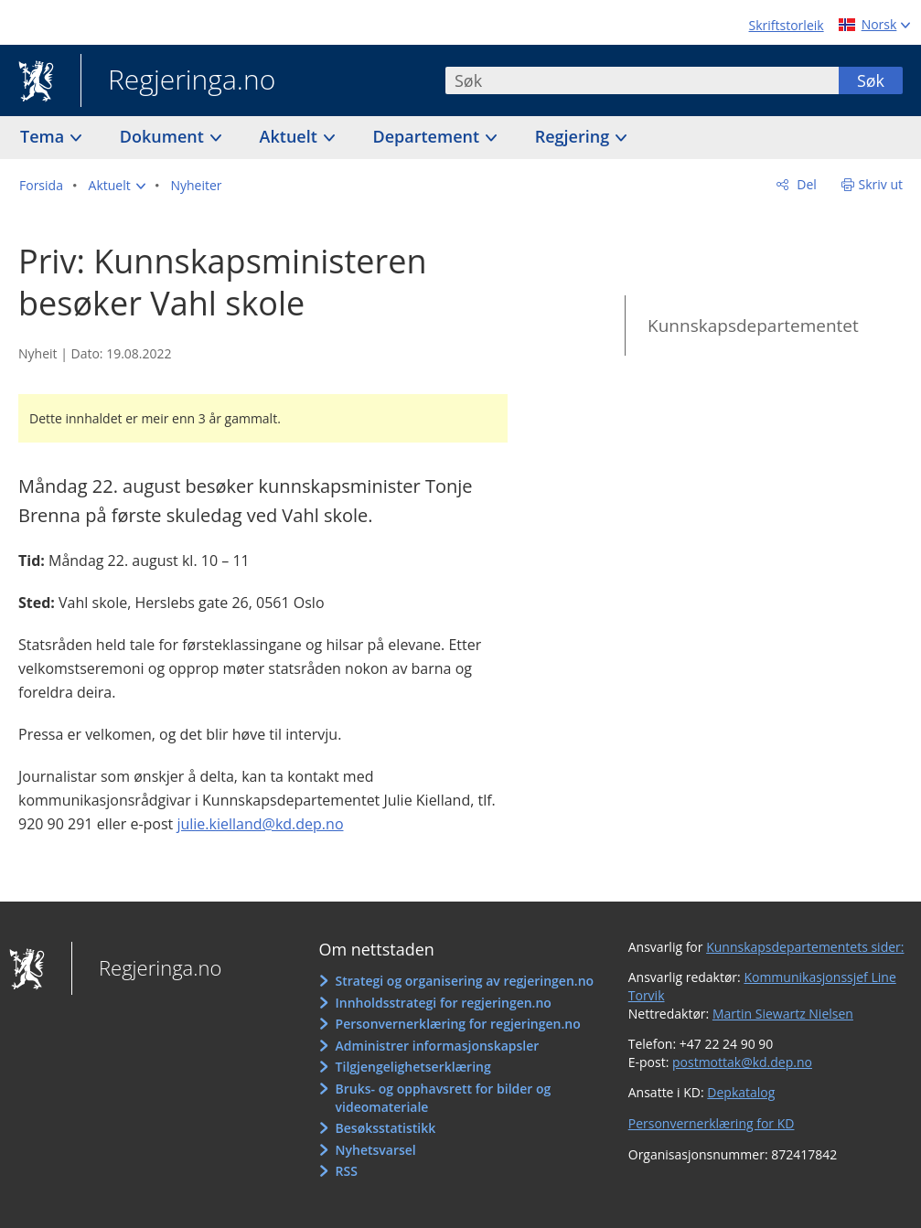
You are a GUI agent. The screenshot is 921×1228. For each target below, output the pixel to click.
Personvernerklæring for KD (711, 1123)
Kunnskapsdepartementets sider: (805, 947)
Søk (870, 80)
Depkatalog (741, 1092)
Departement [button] (428, 136)
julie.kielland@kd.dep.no (260, 824)
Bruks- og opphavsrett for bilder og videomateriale (444, 1098)
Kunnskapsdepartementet (753, 325)
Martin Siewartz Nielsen (782, 1013)
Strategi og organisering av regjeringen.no (465, 980)
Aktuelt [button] (291, 136)
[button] (117, 185)
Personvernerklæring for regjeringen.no (458, 1023)
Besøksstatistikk (386, 1128)
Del (805, 184)
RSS (347, 1171)
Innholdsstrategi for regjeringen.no (444, 1002)
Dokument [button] (164, 136)
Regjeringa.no (177, 81)
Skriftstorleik (786, 25)
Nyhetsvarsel (376, 1150)
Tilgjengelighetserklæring (413, 1066)
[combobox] (642, 80)
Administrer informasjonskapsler (438, 1045)
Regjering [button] (574, 136)
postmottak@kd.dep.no (742, 1062)
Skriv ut (881, 184)
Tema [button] (44, 136)
